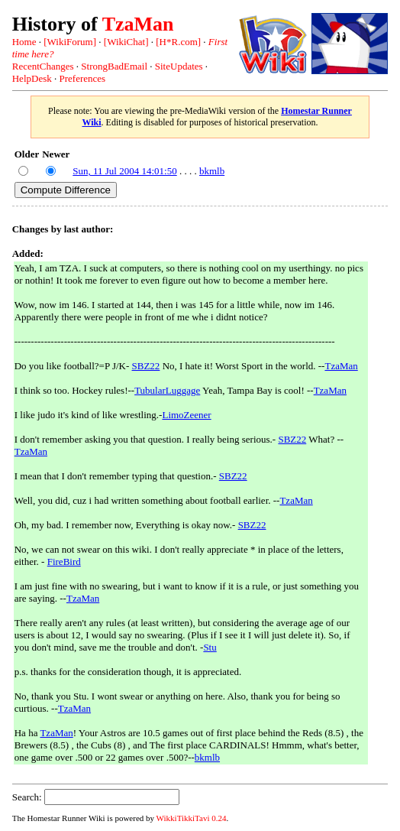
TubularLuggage (167, 390)
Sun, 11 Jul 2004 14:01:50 (124, 171)
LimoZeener (186, 414)
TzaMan (138, 24)
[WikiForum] (70, 41)
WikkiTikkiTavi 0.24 (191, 818)
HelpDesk (32, 78)
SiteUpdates (179, 66)
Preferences (82, 78)
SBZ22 (146, 366)
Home (24, 41)
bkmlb (211, 171)
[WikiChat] (126, 41)
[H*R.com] (178, 41)
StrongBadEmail (114, 66)
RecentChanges (43, 66)
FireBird (64, 561)
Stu (209, 647)
